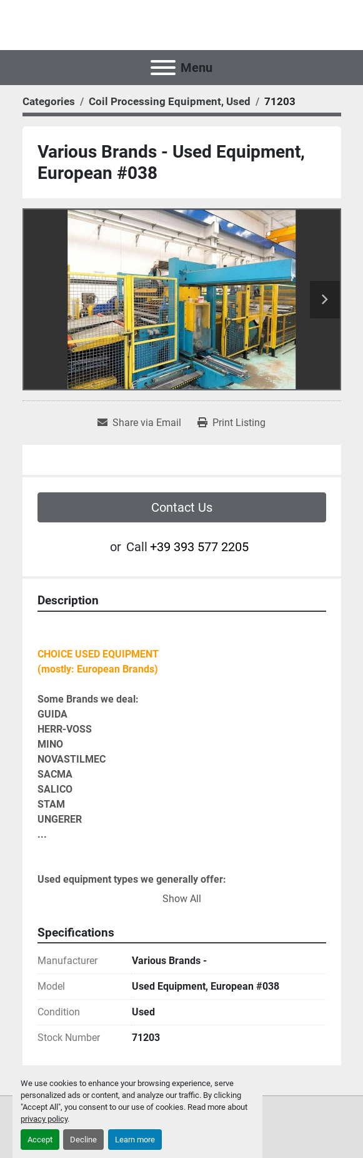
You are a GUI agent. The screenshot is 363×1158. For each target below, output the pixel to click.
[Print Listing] (231, 423)
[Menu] (163, 67)
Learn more (135, 1139)
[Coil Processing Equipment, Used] (170, 101)
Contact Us (181, 507)
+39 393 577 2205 (199, 546)
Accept (39, 1139)
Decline (83, 1139)
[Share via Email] (139, 423)
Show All (181, 899)
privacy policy (44, 1119)
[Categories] (48, 101)
